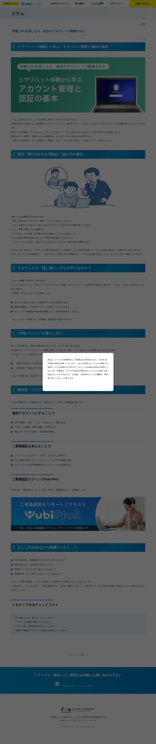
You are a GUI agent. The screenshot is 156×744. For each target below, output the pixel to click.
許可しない (82, 384)
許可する (73, 384)
